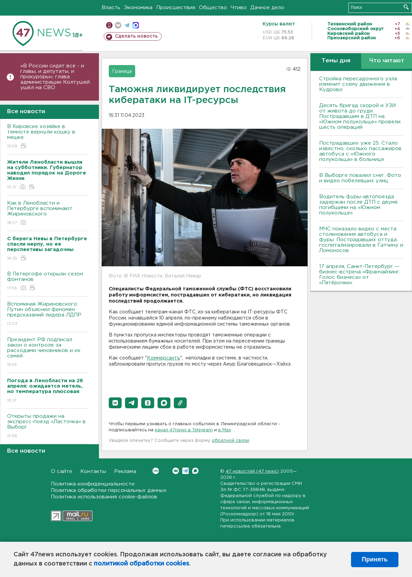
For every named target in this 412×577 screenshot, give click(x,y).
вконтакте (118, 25)
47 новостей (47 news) (252, 471)
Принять (375, 559)
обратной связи (230, 440)
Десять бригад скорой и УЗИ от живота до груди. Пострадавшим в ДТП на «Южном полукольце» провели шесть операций (359, 116)
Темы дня (336, 60)
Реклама (125, 471)
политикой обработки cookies (141, 563)
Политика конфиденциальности (93, 484)
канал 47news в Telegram (184, 430)
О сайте (61, 471)
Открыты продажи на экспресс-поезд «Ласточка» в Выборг (47, 426)
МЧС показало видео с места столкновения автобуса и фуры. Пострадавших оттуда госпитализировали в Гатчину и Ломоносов (361, 240)
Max (195, 471)
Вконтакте (155, 471)
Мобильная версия (109, 25)
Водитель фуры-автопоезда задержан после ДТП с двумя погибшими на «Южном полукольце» (358, 204)
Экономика (138, 7)
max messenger (135, 25)
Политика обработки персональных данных (109, 490)
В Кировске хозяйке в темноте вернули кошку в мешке (47, 136)
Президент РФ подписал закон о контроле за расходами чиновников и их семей (47, 352)
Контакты (93, 471)
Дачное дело (267, 7)
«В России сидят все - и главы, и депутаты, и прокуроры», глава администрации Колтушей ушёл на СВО (55, 77)
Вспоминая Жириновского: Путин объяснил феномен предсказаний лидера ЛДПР (47, 314)
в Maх (224, 430)
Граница (122, 71)
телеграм (127, 25)
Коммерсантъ (163, 358)
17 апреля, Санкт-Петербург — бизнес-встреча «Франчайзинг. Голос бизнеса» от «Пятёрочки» (359, 274)
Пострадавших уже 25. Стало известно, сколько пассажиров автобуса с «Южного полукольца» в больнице (360, 151)
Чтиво (239, 7)
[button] (115, 402)
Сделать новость (136, 36)
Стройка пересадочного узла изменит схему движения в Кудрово (358, 84)
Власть (111, 7)
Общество (213, 7)
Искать (406, 6)
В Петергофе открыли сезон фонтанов (47, 281)
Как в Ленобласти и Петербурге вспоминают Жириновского (47, 213)
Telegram (185, 471)
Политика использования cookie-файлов (104, 497)
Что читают (386, 60)
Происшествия (175, 7)
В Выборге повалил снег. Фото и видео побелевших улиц (360, 178)
